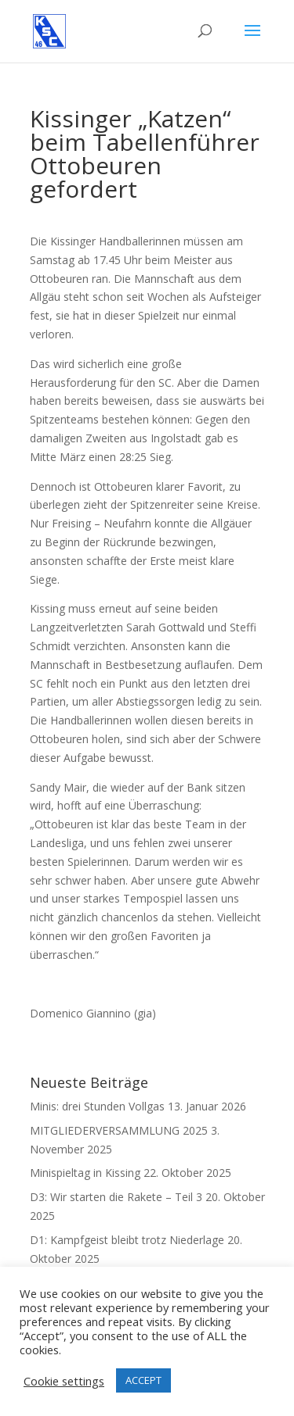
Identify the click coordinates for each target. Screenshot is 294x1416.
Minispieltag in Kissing (85, 1172)
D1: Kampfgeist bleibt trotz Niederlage (127, 1239)
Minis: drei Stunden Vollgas (97, 1106)
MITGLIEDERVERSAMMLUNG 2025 (119, 1130)
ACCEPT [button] (143, 1380)
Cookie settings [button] (64, 1381)
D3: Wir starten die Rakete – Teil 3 (116, 1196)
